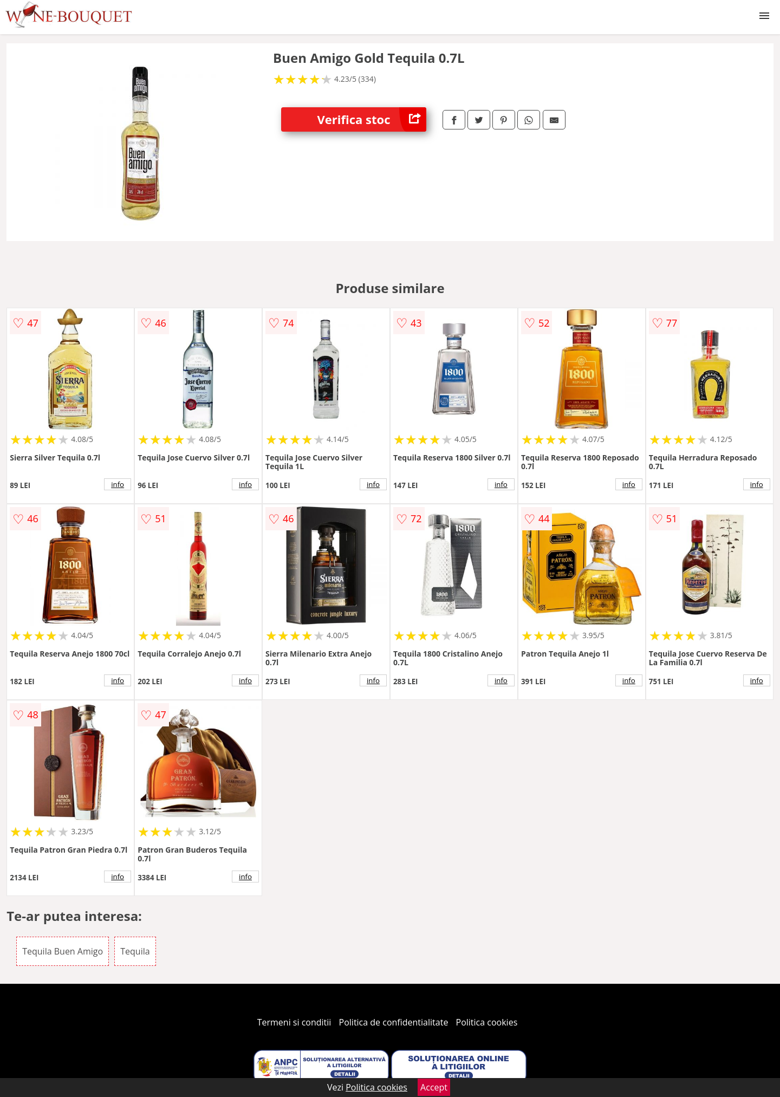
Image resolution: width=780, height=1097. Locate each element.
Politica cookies (487, 1022)
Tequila (135, 951)
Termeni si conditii (294, 1022)
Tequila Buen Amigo (62, 951)
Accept (433, 1087)
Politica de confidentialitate (393, 1022)
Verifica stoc (371, 119)
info (117, 484)
